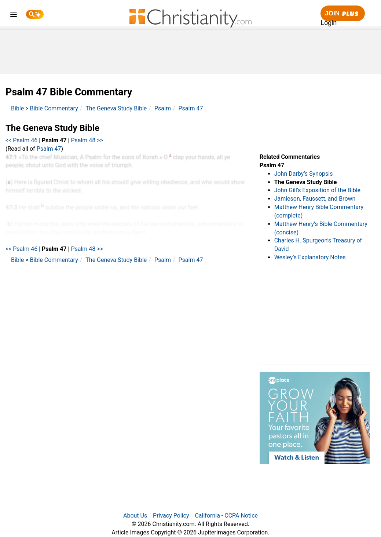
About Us (135, 515)
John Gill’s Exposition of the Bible (317, 190)
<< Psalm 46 (21, 140)
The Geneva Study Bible (116, 108)
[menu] (14, 15)
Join (342, 13)
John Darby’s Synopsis (303, 173)
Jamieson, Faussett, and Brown (315, 198)
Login (328, 22)
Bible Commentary (54, 108)
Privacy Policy (171, 515)
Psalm (162, 108)
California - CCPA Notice (226, 515)
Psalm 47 (191, 108)
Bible (17, 108)
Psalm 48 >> (87, 140)
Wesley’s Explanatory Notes (310, 257)
